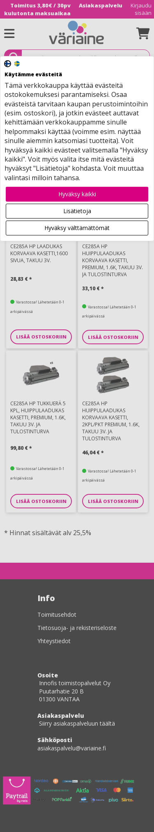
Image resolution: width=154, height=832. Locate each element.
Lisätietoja (77, 211)
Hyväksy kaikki (77, 194)
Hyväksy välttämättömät (77, 228)
